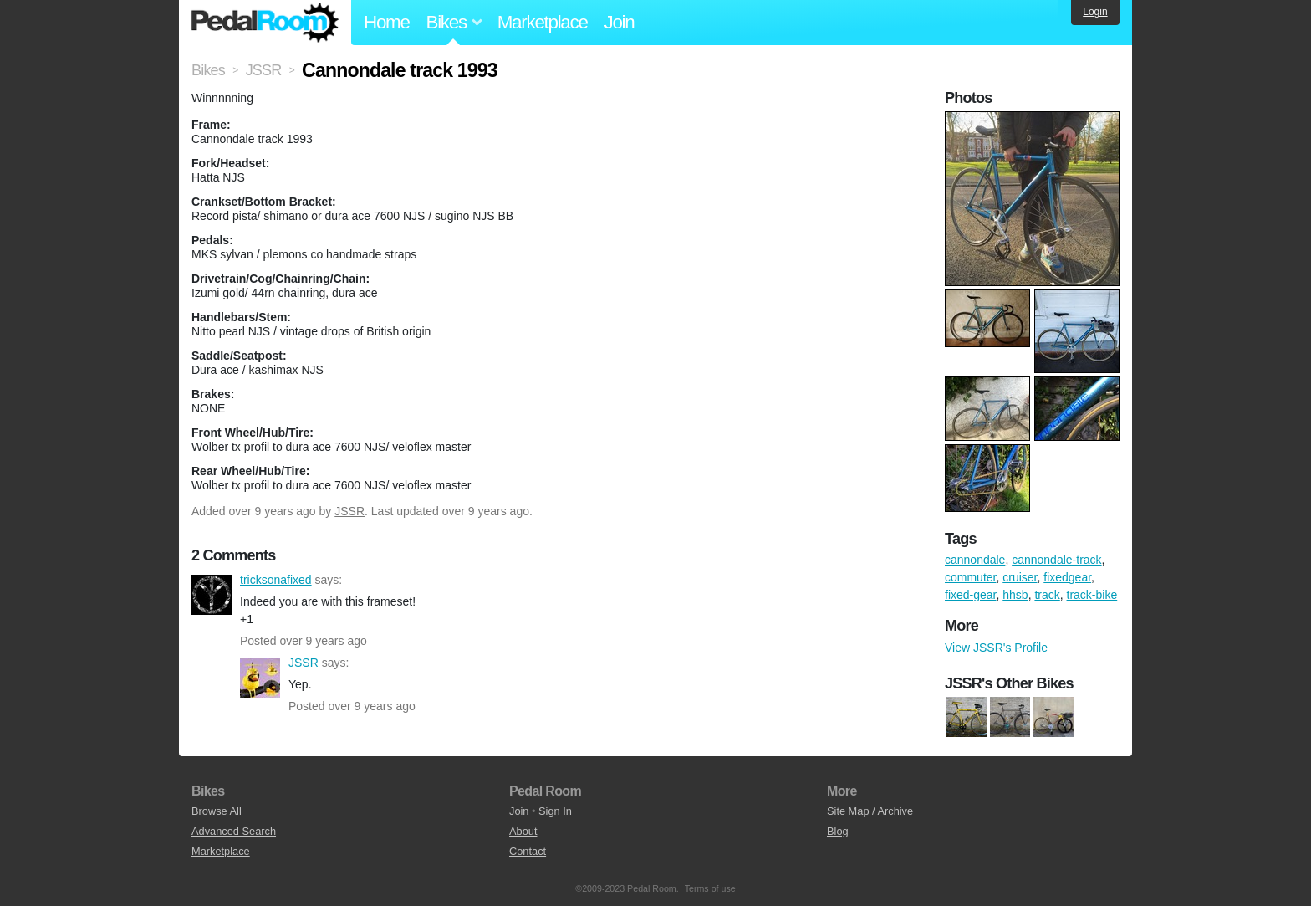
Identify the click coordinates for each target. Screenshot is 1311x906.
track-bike (1092, 594)
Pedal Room (265, 23)
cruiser (1019, 577)
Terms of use (710, 888)
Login (1095, 12)
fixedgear (1067, 577)
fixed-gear (970, 594)
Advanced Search (233, 831)
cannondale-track (1056, 559)
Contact (527, 851)
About (523, 831)
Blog (838, 831)
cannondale (975, 559)
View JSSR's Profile (996, 647)
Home (387, 22)
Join (619, 22)
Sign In (555, 811)
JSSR (349, 511)
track (1046, 594)
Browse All (216, 811)
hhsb (1015, 594)
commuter (970, 577)
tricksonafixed (211, 595)
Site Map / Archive (870, 811)
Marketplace (542, 22)
